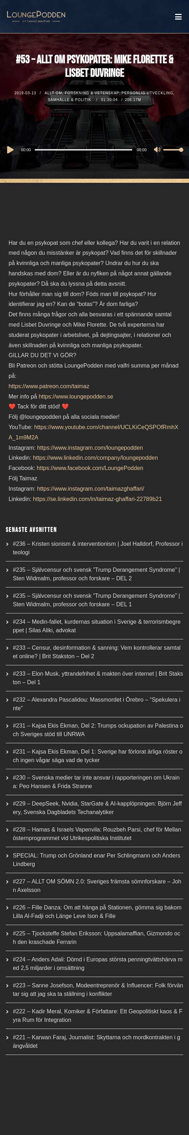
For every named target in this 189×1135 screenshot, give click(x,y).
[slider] (83, 150)
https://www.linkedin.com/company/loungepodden (95, 458)
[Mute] (157, 150)
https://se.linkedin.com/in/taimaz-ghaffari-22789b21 (97, 499)
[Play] (9, 150)
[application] (94, 149)
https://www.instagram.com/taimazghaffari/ (90, 489)
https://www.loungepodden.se (76, 397)
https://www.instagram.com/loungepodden (90, 448)
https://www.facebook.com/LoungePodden (90, 468)
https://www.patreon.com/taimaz (49, 386)
